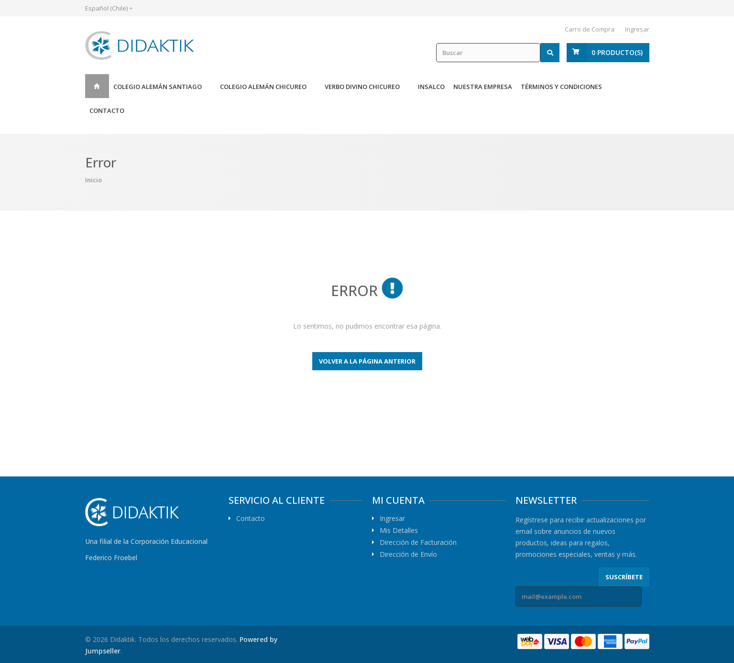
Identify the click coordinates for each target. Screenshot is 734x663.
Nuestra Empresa (482, 86)
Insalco (431, 86)
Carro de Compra (589, 29)
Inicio (97, 86)
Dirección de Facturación (418, 542)
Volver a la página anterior (367, 361)
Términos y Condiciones (561, 86)
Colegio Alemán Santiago (157, 86)
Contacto (106, 110)
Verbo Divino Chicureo (362, 86)
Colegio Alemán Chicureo (263, 86)
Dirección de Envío (408, 554)
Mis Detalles (399, 530)
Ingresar (637, 29)
